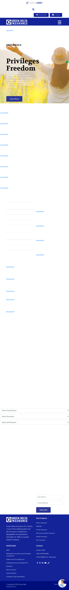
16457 (39, 2)
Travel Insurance (41, 529)
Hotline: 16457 (40, 550)
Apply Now (9, 30)
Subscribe (43, 510)
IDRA (8, 550)
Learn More (14, 99)
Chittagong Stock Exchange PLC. (17, 563)
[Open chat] (62, 583)
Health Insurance (41, 536)
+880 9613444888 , (42, 553)
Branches (9, 566)
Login (56, 15)
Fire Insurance (40, 540)
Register (41, 15)
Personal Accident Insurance (45, 533)
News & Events (11, 569)
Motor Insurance (41, 523)
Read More (40, 212)
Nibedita (39, 526)
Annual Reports (11, 573)
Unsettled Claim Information (15, 576)
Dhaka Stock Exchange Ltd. (15, 559)
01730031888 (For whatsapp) (46, 557)
